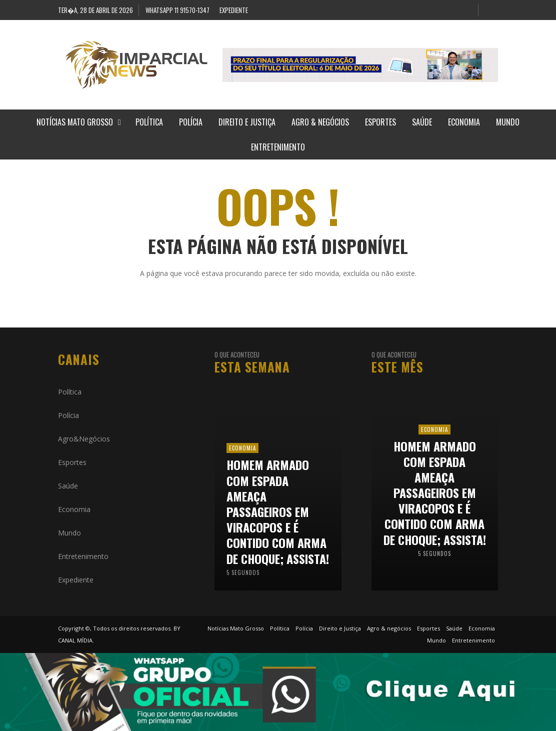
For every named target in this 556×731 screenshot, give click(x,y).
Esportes (72, 462)
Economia (74, 509)
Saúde (68, 485)
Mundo (69, 533)
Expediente (76, 579)
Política (70, 391)
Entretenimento (83, 556)
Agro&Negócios (84, 439)
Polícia (68, 415)
